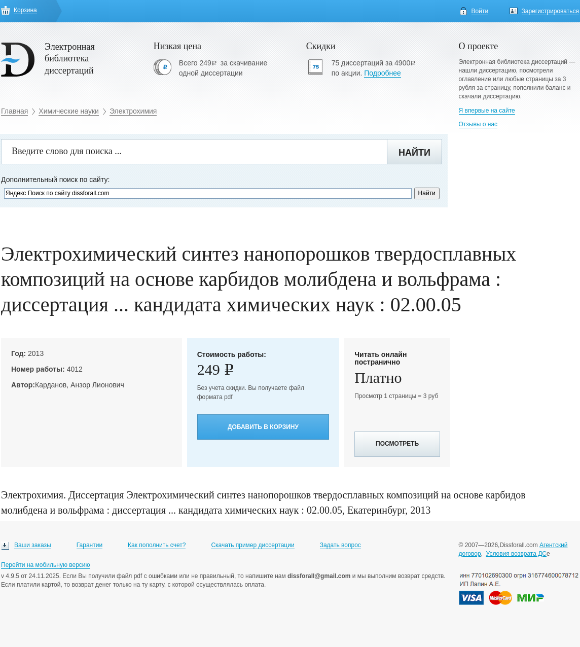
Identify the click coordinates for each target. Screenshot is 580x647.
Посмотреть (397, 443)
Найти (414, 153)
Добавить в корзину (263, 426)
